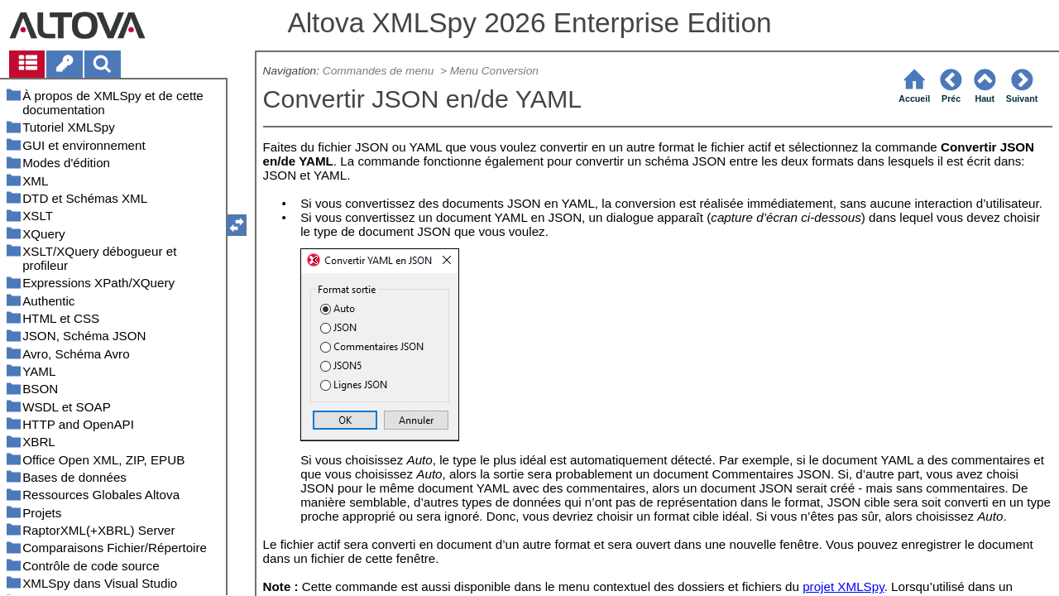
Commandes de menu (380, 71)
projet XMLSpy (843, 586)
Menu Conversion (494, 71)
